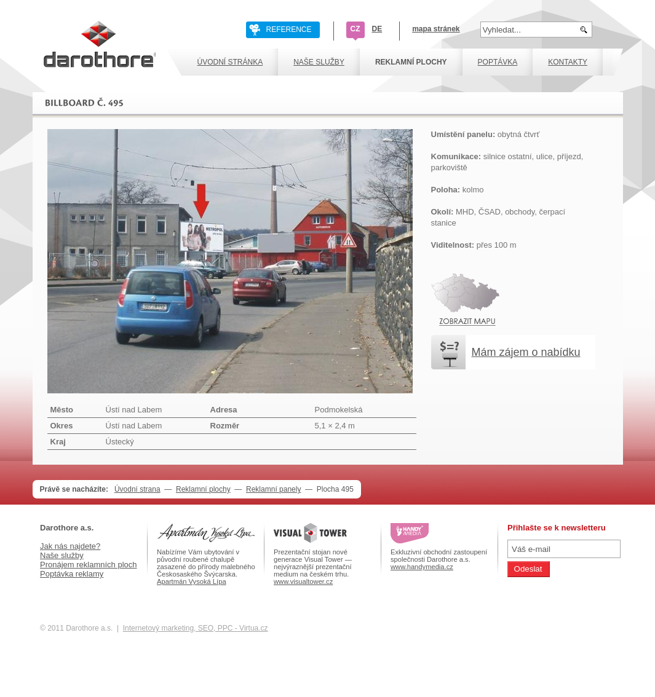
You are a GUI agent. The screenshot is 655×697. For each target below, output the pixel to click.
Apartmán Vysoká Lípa (191, 581)
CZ (355, 29)
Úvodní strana (137, 489)
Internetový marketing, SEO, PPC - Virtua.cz (195, 628)
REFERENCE (289, 29)
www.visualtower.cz (303, 581)
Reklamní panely (273, 489)
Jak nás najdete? (70, 546)
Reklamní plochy (203, 489)
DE (377, 29)
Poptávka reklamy (71, 573)
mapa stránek (435, 29)
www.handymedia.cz (422, 566)
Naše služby (62, 555)
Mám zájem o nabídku (526, 352)
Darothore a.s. (66, 527)
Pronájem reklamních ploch (88, 564)
